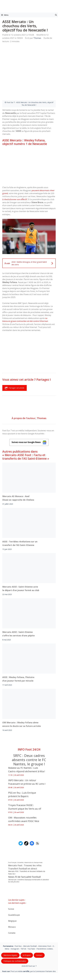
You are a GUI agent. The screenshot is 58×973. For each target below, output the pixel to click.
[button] (56, 15)
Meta (7, 931)
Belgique (12, 903)
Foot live (18, 928)
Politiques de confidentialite (15, 943)
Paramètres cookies (45, 931)
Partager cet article (14, 370)
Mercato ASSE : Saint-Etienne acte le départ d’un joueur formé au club (20, 571)
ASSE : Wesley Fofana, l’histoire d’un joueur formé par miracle (18, 661)
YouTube (31, 931)
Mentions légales (10, 937)
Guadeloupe (14, 897)
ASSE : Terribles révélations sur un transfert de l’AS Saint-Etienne (19, 525)
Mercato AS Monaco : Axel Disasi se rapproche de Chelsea (18, 480)
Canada (11, 915)
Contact (39, 937)
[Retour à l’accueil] (29, 5)
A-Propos (27, 937)
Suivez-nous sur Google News (29, 425)
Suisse (11, 891)
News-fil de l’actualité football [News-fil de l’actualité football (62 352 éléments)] (24, 859)
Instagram (15, 931)
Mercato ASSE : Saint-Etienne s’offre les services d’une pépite (18, 616)
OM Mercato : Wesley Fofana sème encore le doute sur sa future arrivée (21, 706)
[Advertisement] (29, 147)
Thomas (41, 400)
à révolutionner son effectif (14, 181)
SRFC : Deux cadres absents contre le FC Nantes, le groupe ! (29, 742)
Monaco (12, 909)
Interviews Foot (44, 928)
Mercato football (30, 928)
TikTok (23, 931)
